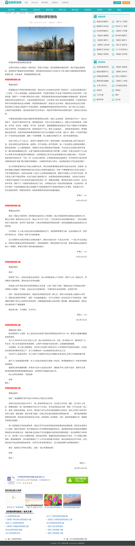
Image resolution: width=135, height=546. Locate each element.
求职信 (117, 90)
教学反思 (75, 10)
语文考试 (11, 10)
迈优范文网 (64, 543)
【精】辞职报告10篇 (55, 533)
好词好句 (55, 2)
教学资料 (45, 2)
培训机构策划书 (103, 67)
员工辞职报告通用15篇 (78, 539)
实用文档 (65, 2)
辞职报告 (31, 13)
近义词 (117, 100)
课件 (110, 10)
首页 (26, 2)
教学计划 (62, 10)
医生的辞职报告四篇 (14, 530)
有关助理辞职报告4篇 (55, 523)
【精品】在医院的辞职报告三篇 (59, 520)
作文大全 (35, 2)
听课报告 (87, 10)
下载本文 (59, 23)
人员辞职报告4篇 (13, 516)
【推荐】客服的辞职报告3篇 (17, 527)
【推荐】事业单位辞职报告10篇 (18, 520)
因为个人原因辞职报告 (15, 523)
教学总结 (49, 10)
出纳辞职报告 (16, 539)
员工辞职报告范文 (13, 533)
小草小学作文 (102, 86)
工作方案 (100, 95)
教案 (119, 10)
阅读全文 (52, 23)
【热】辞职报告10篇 (55, 530)
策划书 (99, 90)
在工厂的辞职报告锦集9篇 (57, 516)
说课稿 (99, 10)
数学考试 (24, 10)
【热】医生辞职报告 (55, 527)
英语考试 (36, 10)
